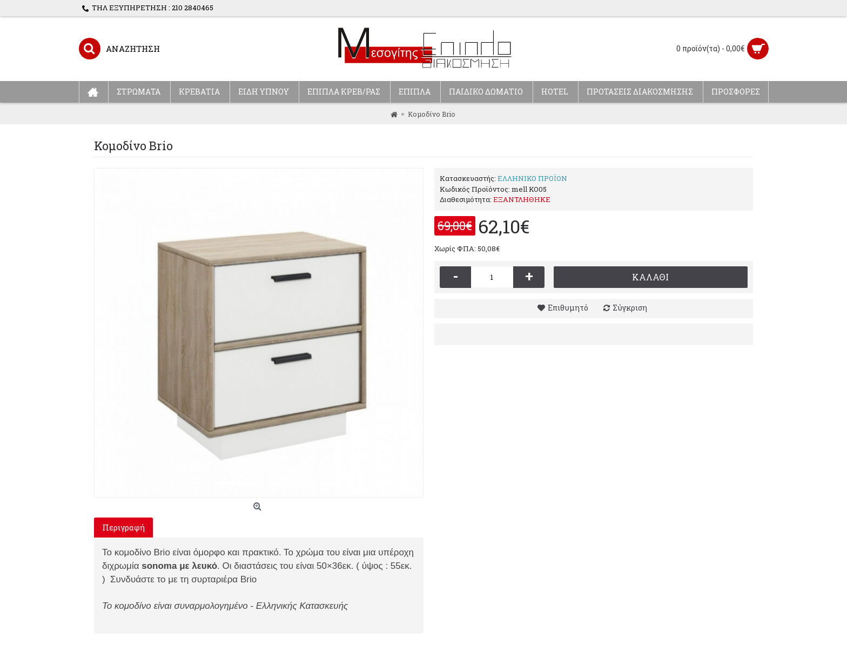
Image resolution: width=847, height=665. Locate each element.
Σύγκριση (630, 308)
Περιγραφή (123, 527)
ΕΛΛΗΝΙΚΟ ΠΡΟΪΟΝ (532, 178)
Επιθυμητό (568, 308)
